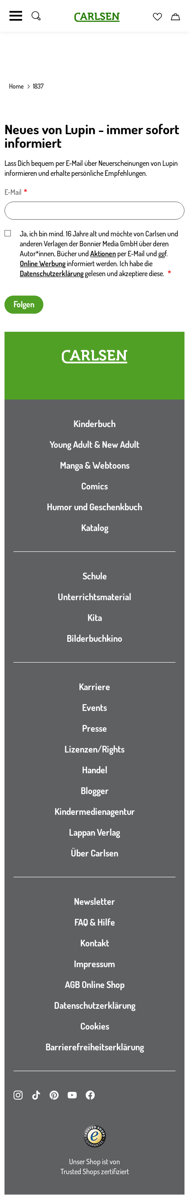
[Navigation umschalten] (16, 16)
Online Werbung (42, 263)
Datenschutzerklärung (51, 273)
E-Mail (13, 192)
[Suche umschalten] (36, 16)
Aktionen (103, 253)
